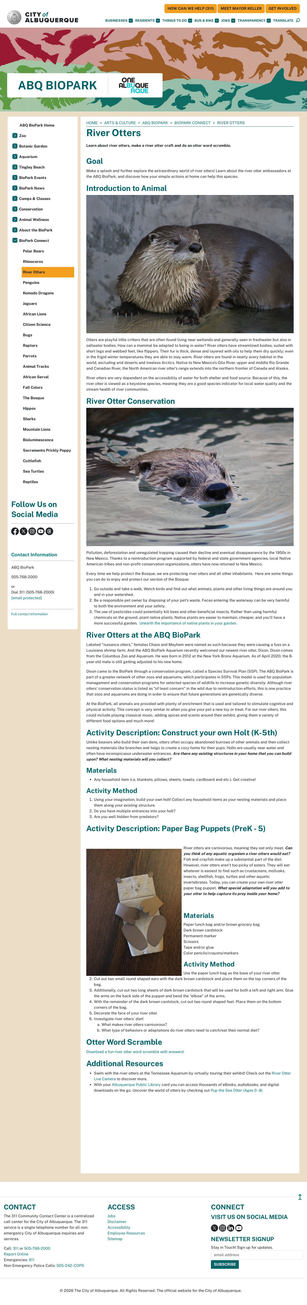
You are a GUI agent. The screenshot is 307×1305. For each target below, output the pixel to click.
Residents (147, 21)
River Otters (34, 272)
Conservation (31, 209)
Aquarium (28, 156)
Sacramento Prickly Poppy (47, 450)
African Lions (34, 314)
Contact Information (34, 555)
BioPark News (31, 188)
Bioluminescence (38, 440)
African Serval (36, 377)
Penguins (31, 282)
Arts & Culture (120, 123)
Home (92, 123)
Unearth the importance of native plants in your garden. (187, 623)
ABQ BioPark (155, 123)
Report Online (16, 1254)
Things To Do (177, 21)
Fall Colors (32, 387)
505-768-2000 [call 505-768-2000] (37, 1248)
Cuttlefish (32, 461)
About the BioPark (35, 230)
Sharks (29, 419)
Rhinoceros (33, 261)
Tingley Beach (32, 167)
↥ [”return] (300, 1196)
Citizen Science (37, 324)
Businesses (119, 21)
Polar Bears (33, 251)
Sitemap (115, 1239)
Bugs (27, 335)
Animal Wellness (34, 219)
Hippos (29, 408)
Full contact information (29, 614)
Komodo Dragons (38, 293)
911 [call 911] (32, 1260)
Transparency (254, 21)
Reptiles (30, 482)
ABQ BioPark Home (37, 125)
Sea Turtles (33, 471)
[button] (283, 20)
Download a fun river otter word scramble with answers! (135, 1051)
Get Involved (283, 8)
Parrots (29, 356)
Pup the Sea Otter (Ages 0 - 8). (237, 1090)
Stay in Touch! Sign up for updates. (242, 1247)
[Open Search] (298, 21)
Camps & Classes (34, 198)
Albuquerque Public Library (136, 1084)
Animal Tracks (36, 366)
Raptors (30, 345)
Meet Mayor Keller (241, 8)
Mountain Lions (36, 429)
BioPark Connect (192, 123)
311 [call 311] (16, 1248)
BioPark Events (32, 177)
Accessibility (118, 1227)
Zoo (22, 135)
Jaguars (30, 303)
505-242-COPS (70, 1265)
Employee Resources (126, 1233)
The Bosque (33, 398)
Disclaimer (116, 1221)
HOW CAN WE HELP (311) (191, 8)
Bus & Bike (206, 21)
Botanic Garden (33, 146)
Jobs (228, 21)
